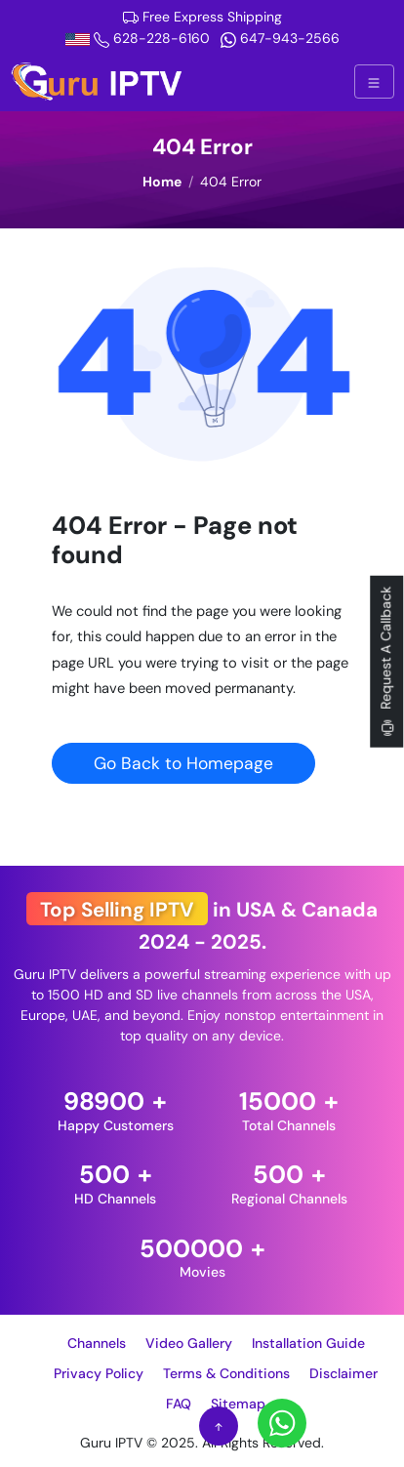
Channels (96, 1343)
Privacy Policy (98, 1373)
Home (162, 181)
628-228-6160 (139, 38)
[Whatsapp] (282, 1422)
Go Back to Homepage (183, 763)
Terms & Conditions (226, 1373)
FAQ (178, 1403)
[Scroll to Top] (218, 1426)
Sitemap (238, 1403)
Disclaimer (343, 1373)
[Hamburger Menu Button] (373, 81)
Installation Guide (308, 1343)
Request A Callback (386, 662)
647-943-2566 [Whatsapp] (280, 38)
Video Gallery (188, 1343)
